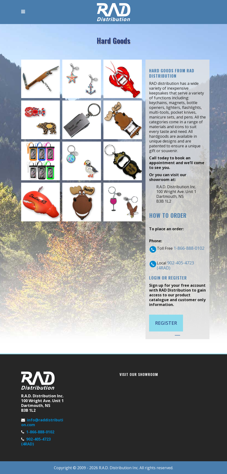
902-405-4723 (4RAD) (175, 265)
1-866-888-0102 (189, 248)
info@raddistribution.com (42, 422)
